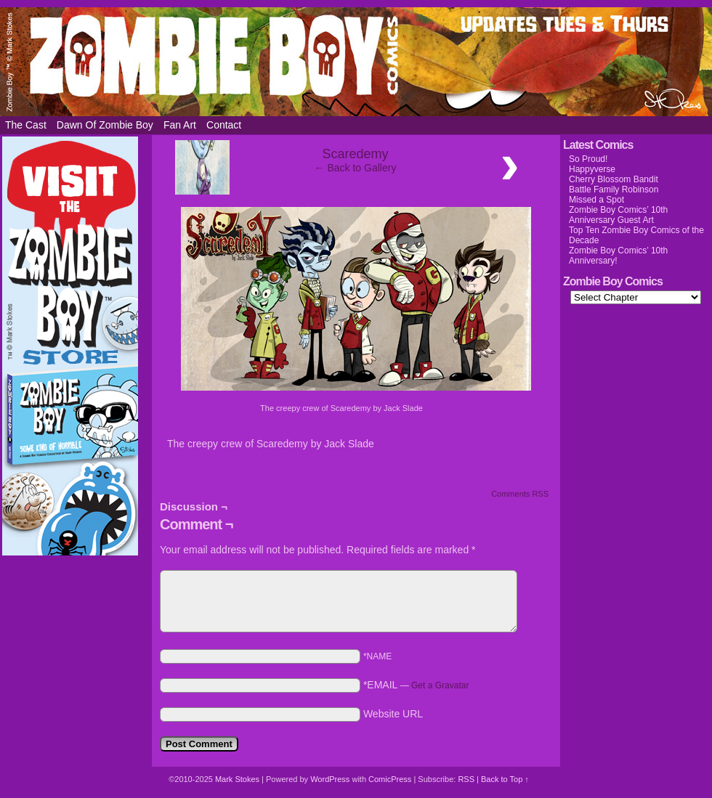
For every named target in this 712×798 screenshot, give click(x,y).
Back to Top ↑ (505, 779)
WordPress (329, 779)
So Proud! (588, 159)
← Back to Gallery (356, 168)
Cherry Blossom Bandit (613, 179)
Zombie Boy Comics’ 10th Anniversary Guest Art (618, 215)
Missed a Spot (596, 200)
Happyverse (592, 169)
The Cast (25, 125)
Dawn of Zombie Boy (105, 125)
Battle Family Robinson (613, 189)
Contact (223, 125)
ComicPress (389, 779)
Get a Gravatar (440, 685)
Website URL (393, 714)
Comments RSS (520, 493)
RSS (466, 779)
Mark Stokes (238, 779)
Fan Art (179, 125)
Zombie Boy (356, 61)
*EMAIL (416, 685)
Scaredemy (355, 154)
